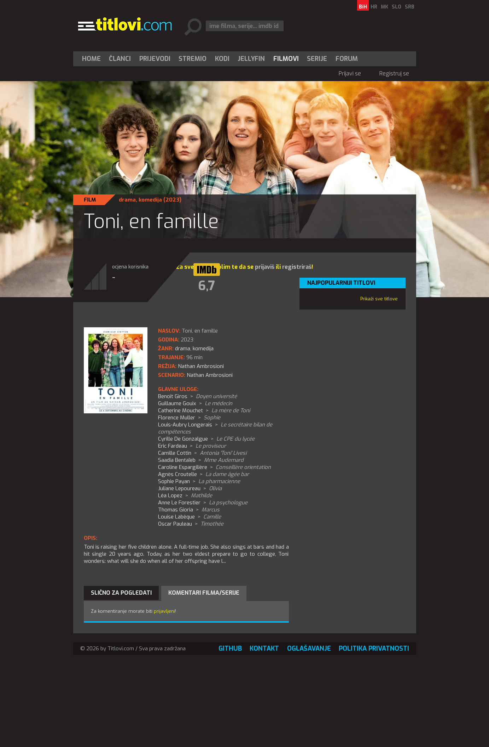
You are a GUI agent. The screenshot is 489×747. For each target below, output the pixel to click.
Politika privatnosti (374, 648)
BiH (363, 7)
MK (384, 7)
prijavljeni (164, 611)
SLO (396, 7)
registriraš (297, 267)
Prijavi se (350, 73)
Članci (120, 59)
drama (127, 199)
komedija (150, 199)
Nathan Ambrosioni (210, 375)
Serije (317, 59)
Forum (347, 59)
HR (374, 7)
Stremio (192, 59)
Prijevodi (154, 59)
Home (91, 59)
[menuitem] (93, 58)
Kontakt (264, 648)
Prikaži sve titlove (379, 299)
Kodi (222, 59)
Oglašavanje (309, 648)
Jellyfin (251, 59)
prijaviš (264, 267)
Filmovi (286, 59)
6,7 (206, 285)
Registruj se (394, 73)
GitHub (230, 648)
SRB (409, 7)
